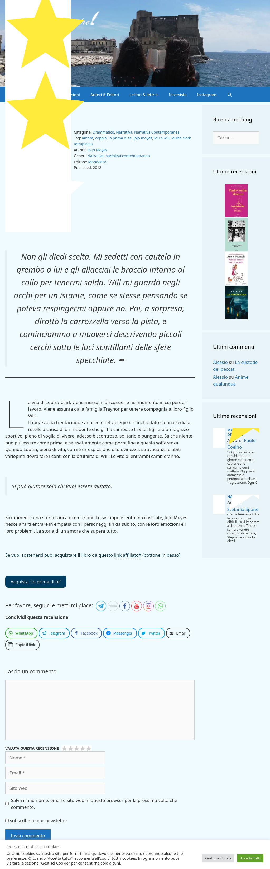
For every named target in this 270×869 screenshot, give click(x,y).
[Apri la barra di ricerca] (229, 94)
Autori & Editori (104, 94)
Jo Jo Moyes (97, 149)
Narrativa (124, 132)
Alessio (220, 362)
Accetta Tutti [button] (250, 858)
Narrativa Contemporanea (157, 132)
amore (87, 137)
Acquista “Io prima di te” (36, 582)
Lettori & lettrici (143, 94)
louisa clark (181, 137)
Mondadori (97, 161)
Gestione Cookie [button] (218, 858)
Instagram (206, 94)
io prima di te (120, 137)
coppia (101, 137)
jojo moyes (143, 137)
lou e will (162, 137)
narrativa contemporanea (127, 155)
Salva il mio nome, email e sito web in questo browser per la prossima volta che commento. (94, 803)
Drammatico (103, 132)
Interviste (178, 94)
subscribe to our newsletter (36, 821)
